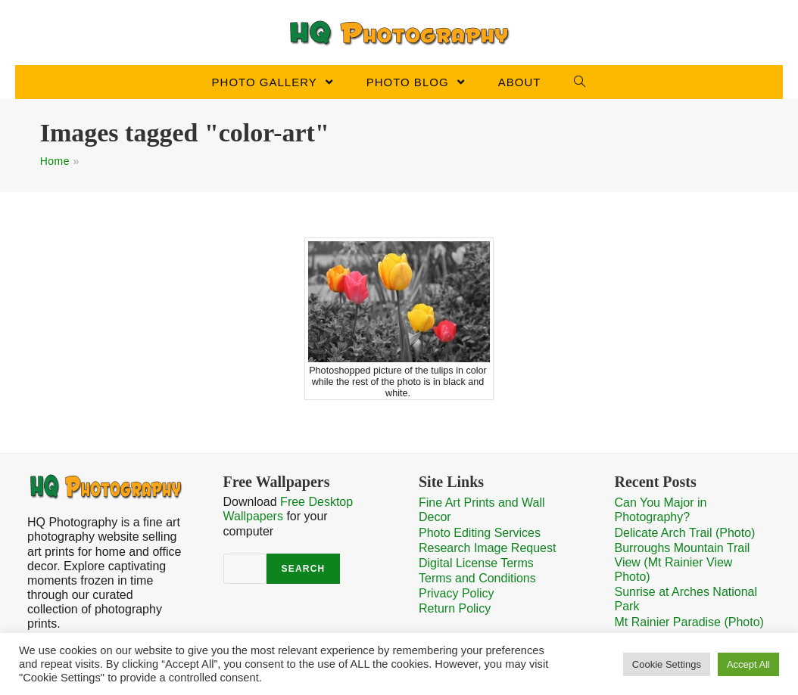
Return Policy (455, 608)
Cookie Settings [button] (666, 664)
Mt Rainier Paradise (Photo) (689, 622)
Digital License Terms (476, 563)
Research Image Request (487, 547)
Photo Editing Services (480, 532)
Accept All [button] (748, 664)
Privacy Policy (456, 593)
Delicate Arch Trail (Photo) (685, 532)
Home (55, 161)
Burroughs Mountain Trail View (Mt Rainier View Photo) (682, 562)
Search (304, 568)
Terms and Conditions (477, 578)
